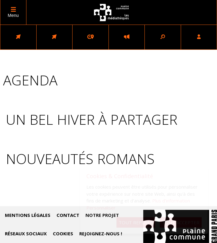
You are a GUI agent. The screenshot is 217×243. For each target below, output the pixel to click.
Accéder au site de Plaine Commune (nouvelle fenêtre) (180, 226)
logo (111, 12)
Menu (13, 15)
